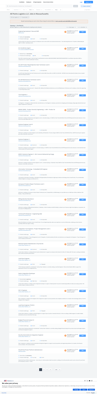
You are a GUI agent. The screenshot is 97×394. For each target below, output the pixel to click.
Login (81, 2)
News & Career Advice (48, 2)
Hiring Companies (37, 2)
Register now (89, 2)
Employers (28, 2)
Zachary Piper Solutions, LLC (24, 252)
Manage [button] (76, 389)
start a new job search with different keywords (66, 21)
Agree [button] (84, 389)
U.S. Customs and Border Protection (26, 56)
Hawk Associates (22, 358)
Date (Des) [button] (84, 27)
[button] (31, 9)
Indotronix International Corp (24, 73)
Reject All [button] (91, 389)
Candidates (21, 2)
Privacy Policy (4, 392)
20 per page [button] (72, 27)
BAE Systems (21, 39)
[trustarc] (93, 393)
